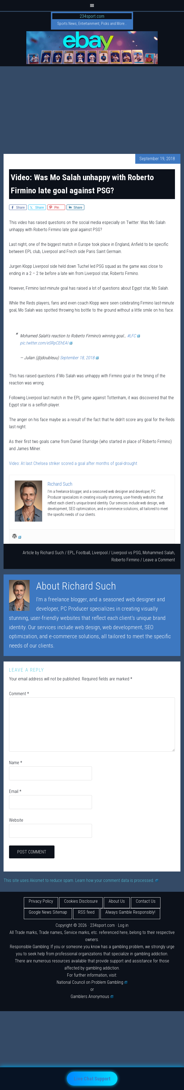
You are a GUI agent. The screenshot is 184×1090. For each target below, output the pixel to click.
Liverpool (100, 552)
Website (16, 820)
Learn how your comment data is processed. (116, 880)
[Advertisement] (92, 107)
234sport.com (92, 16)
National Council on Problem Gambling (92, 982)
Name (15, 762)
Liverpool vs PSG (126, 552)
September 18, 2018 (79, 357)
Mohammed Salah (158, 552)
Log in (123, 925)
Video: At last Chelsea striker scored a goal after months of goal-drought (73, 463)
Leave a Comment (159, 559)
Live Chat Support (92, 1079)
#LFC (133, 335)
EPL (71, 552)
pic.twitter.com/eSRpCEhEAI (46, 343)
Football (83, 552)
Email (15, 791)
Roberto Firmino (125, 559)
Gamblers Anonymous (92, 996)
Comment (19, 693)
